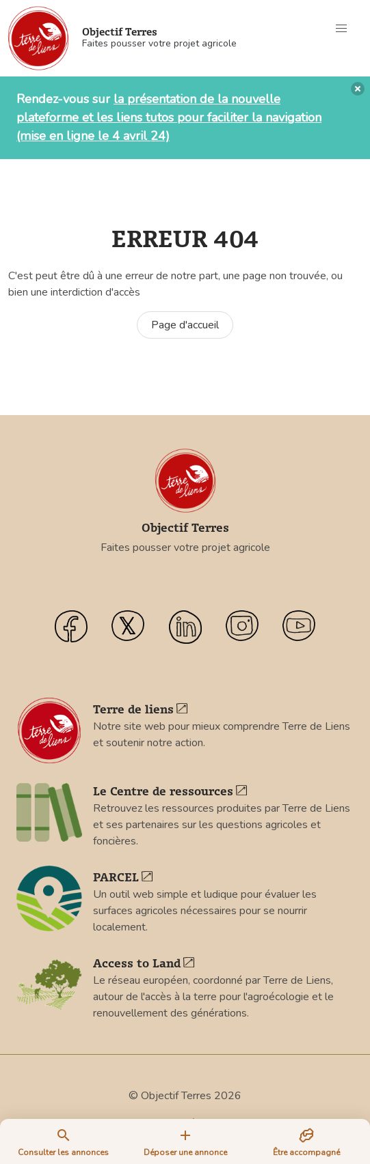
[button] (341, 28)
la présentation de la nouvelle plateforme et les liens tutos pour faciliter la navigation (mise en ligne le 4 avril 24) (168, 117)
